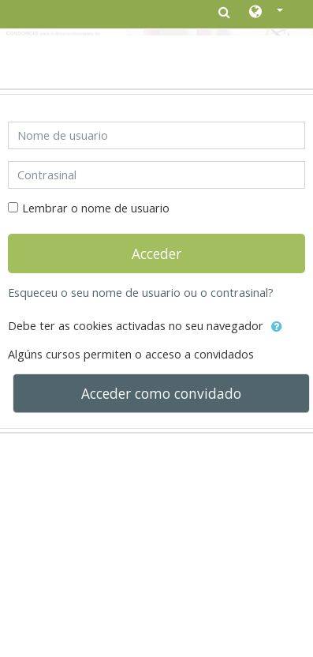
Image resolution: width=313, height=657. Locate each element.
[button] (266, 12)
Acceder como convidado (161, 393)
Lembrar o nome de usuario (96, 208)
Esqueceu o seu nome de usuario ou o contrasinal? (141, 292)
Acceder (156, 253)
